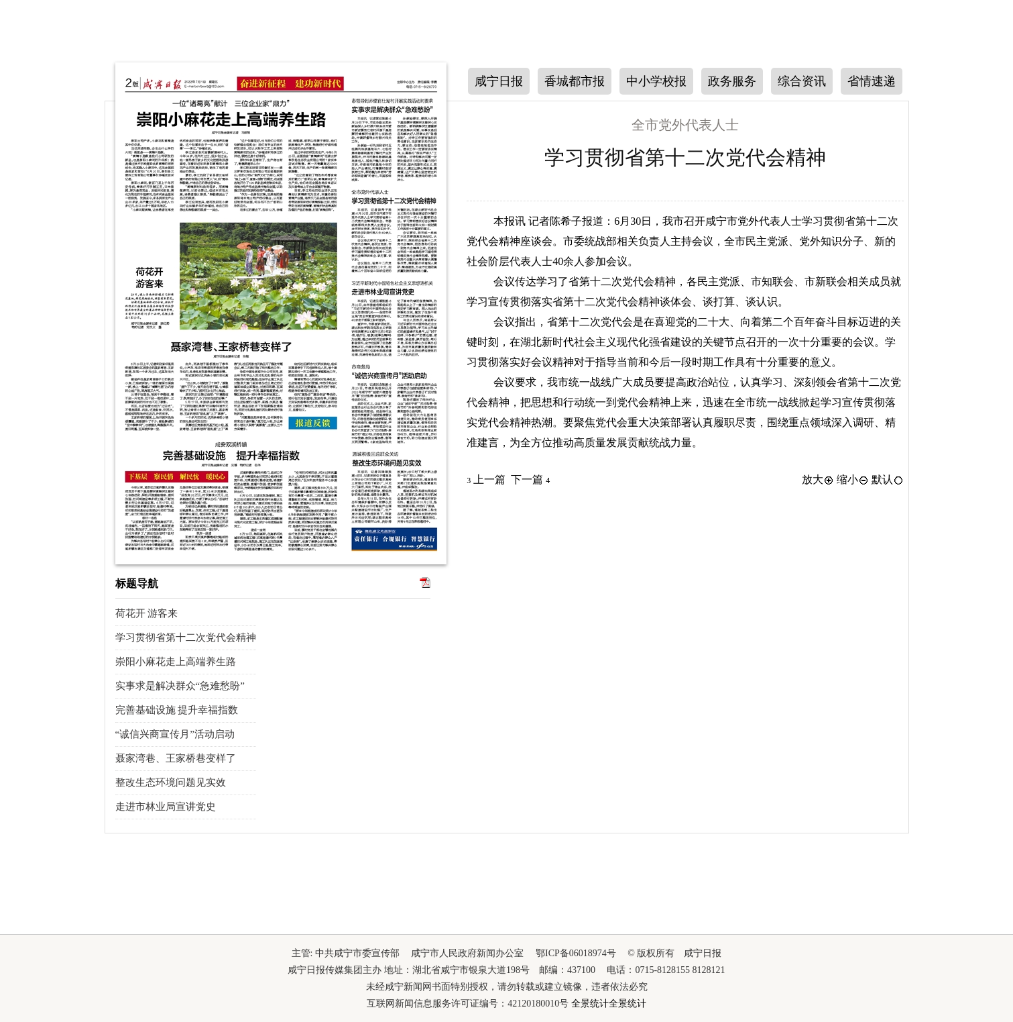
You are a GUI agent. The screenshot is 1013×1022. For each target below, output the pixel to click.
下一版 (923, 220)
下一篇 (530, 479)
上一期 (89, 219)
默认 (888, 479)
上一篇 (486, 479)
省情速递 (871, 81)
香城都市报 (574, 81)
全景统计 (590, 1004)
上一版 (923, 138)
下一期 (89, 302)
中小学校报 (656, 81)
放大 (818, 479)
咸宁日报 (499, 81)
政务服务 (732, 81)
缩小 (853, 479)
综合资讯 (802, 81)
